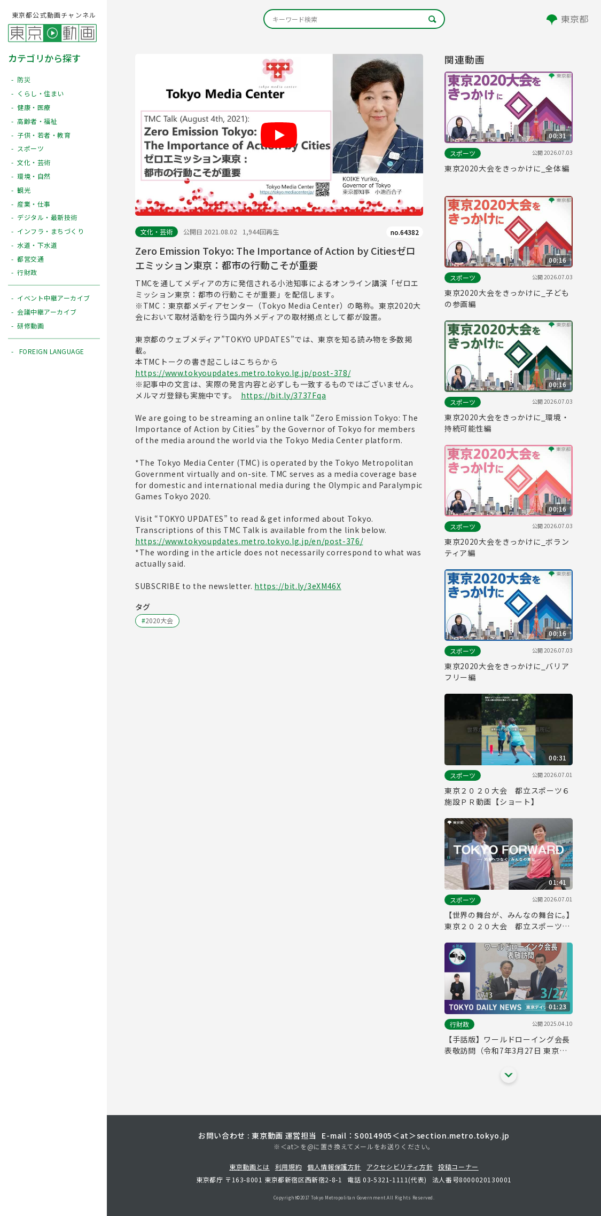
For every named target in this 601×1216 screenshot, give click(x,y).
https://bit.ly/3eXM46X (297, 585)
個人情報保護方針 (334, 1166)
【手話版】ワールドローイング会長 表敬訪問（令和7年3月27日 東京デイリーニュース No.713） (507, 1045)
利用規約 (288, 1166)
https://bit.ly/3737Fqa (283, 395)
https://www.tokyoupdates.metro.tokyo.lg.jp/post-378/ (242, 372)
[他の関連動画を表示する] (509, 1075)
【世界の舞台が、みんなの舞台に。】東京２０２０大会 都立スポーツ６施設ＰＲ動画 (507, 920)
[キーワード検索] (354, 19)
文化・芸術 (157, 231)
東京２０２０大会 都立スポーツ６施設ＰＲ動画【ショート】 (507, 796)
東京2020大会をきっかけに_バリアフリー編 (506, 671)
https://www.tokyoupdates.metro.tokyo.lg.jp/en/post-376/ (249, 541)
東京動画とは (249, 1166)
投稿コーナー (458, 1166)
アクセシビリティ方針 (399, 1166)
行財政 (459, 1024)
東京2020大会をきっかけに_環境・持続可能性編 (506, 423)
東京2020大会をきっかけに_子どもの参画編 (506, 298)
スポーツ (462, 153)
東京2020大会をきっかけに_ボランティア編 (506, 547)
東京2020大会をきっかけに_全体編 (506, 168)
